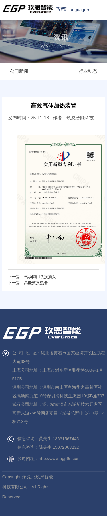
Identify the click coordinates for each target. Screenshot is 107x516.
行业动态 (88, 71)
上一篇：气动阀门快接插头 (32, 276)
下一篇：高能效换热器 (28, 282)
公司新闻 (19, 71)
